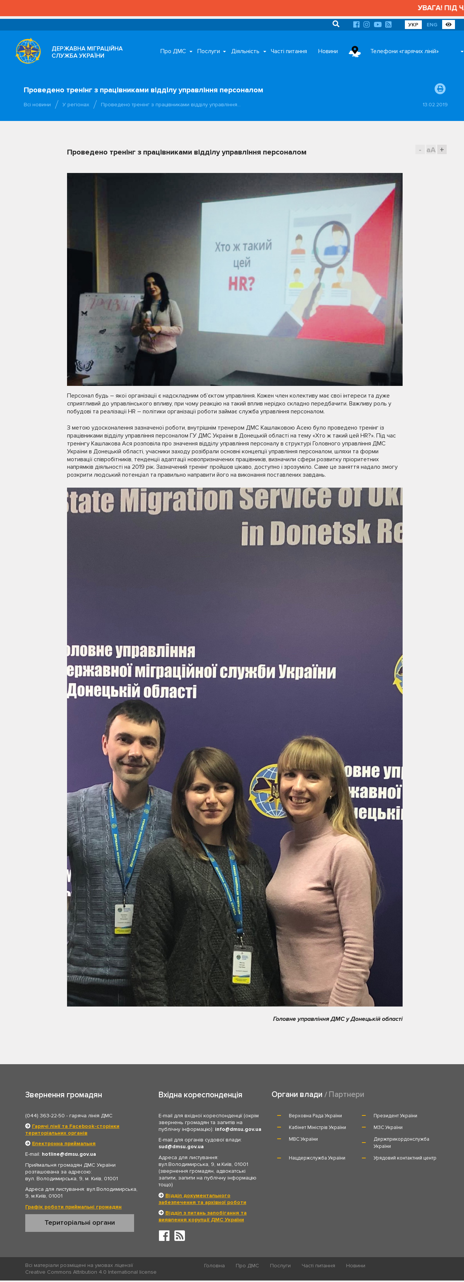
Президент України (395, 1116)
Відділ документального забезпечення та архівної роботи (202, 1199)
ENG (432, 24)
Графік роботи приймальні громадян (73, 1207)
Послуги (208, 51)
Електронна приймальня (64, 1143)
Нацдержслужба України (317, 1158)
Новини (328, 51)
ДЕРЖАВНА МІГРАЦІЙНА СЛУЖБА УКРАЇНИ (87, 52)
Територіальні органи (79, 1222)
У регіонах (76, 104)
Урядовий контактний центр (405, 1158)
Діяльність (245, 51)
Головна (214, 1265)
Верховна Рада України (315, 1116)
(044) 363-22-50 (45, 1115)
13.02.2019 (435, 104)
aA (431, 149)
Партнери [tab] (346, 1094)
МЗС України (388, 1127)
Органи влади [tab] (297, 1094)
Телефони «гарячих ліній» (404, 51)
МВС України (303, 1139)
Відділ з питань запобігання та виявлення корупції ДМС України (203, 1216)
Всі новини (37, 104)
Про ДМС (173, 51)
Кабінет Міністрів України (317, 1127)
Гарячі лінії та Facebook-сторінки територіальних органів (72, 1129)
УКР (413, 24)
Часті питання (289, 51)
